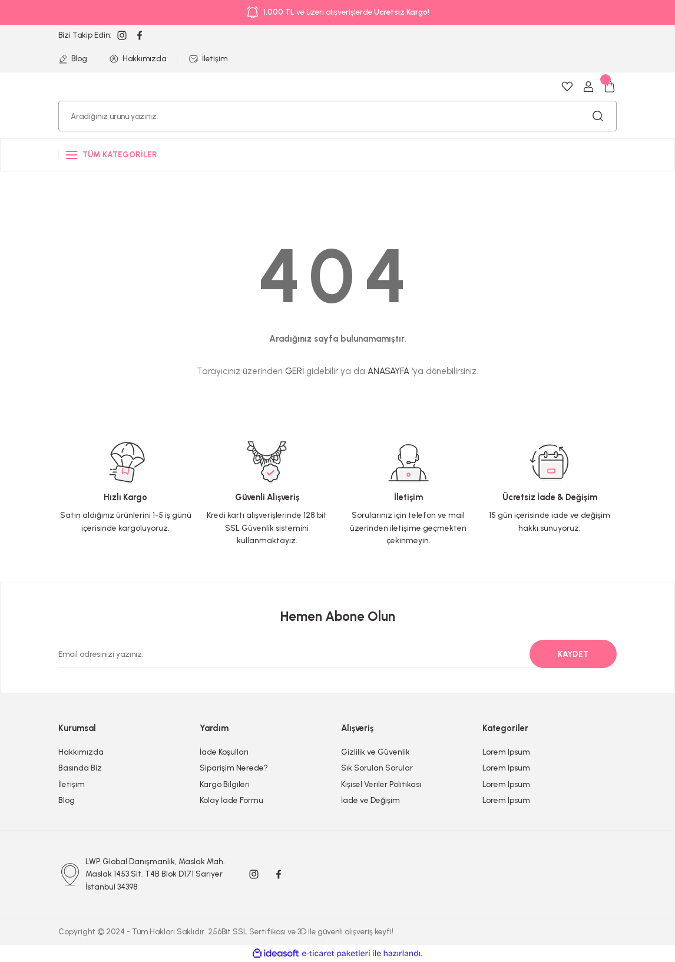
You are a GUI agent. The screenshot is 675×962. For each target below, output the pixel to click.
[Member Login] (588, 87)
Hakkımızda (81, 751)
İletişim (71, 784)
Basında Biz (80, 767)
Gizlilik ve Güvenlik (375, 751)
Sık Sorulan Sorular (377, 767)
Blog (66, 800)
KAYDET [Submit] (573, 654)
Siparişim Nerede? (234, 767)
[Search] (337, 116)
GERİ (294, 371)
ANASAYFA (388, 371)
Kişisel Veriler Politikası (381, 784)
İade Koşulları (224, 751)
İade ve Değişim (370, 800)
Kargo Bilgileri (225, 784)
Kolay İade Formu (231, 800)
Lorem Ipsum (506, 751)
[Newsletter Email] (330, 654)
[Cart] (610, 87)
